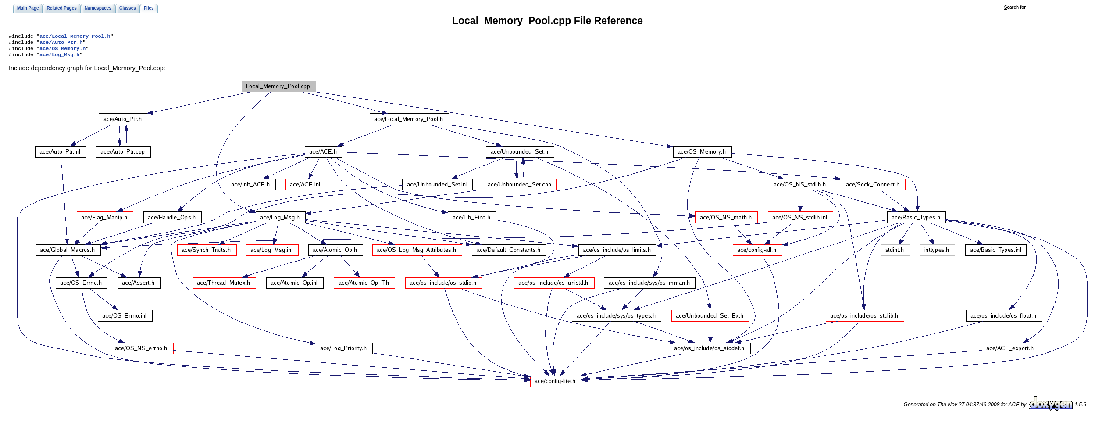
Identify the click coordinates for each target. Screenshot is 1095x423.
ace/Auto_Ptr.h (60, 43)
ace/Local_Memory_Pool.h (74, 36)
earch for (1015, 7)
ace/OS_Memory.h (62, 50)
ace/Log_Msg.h (59, 57)
